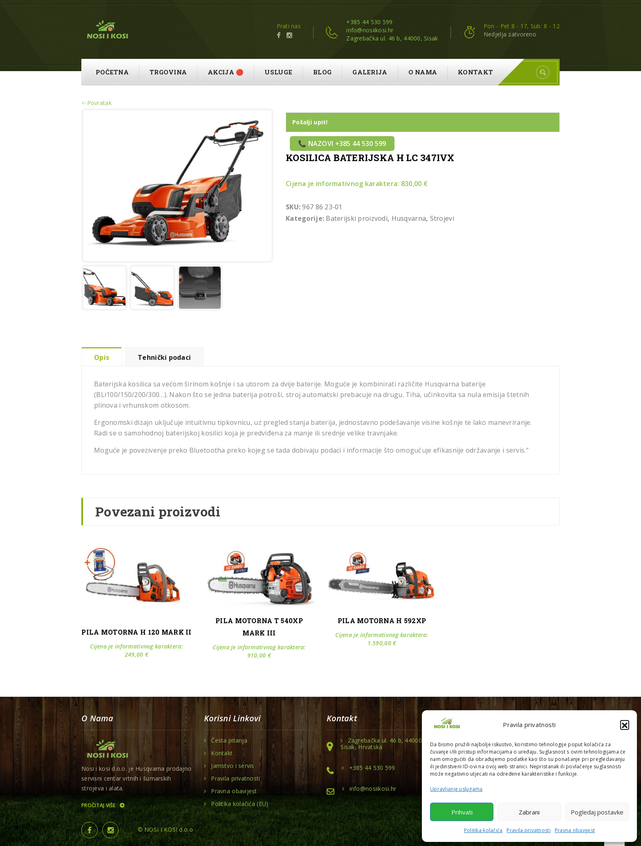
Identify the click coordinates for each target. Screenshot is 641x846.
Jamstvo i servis (232, 766)
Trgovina (168, 72)
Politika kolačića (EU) (239, 804)
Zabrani (529, 812)
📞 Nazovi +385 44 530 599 (342, 143)
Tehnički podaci (164, 357)
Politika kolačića (483, 830)
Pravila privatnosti (528, 830)
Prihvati (462, 812)
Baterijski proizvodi (357, 218)
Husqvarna (409, 218)
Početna (112, 72)
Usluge (278, 72)
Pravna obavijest (575, 830)
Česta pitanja (229, 740)
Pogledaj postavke (597, 812)
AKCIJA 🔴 (226, 72)
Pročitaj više (102, 805)
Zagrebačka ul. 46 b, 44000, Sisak (392, 38)
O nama (422, 72)
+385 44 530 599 (369, 22)
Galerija (369, 72)
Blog (322, 72)
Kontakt (475, 72)
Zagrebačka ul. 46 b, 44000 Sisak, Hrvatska (381, 743)
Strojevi (442, 218)
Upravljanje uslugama (456, 788)
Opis (101, 357)
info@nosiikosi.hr (369, 30)
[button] (625, 724)
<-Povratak (96, 103)
